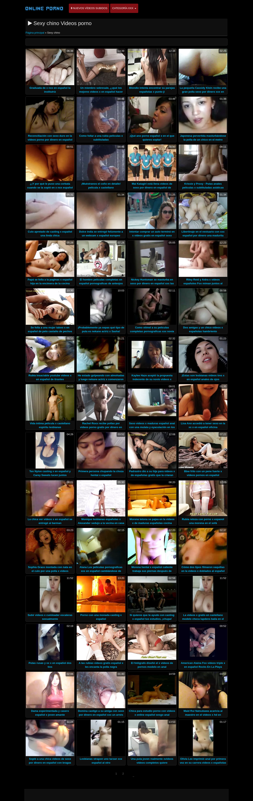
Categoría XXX (124, 8)
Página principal (35, 32)
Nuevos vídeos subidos (89, 8)
